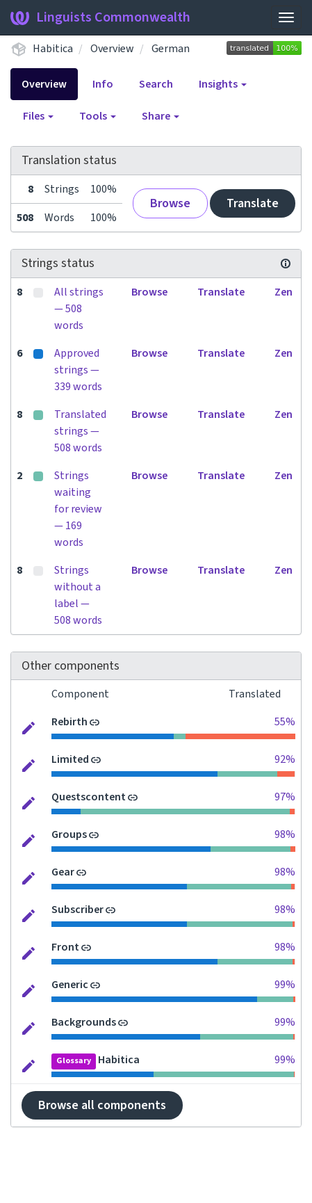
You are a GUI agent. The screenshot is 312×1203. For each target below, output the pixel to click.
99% (284, 984)
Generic (69, 984)
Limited (70, 759)
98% (284, 834)
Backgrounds (83, 1022)
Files (38, 116)
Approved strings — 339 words (78, 370)
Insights (223, 84)
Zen (283, 292)
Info (102, 84)
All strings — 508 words (79, 308)
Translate (253, 203)
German (170, 48)
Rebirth (69, 721)
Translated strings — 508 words (80, 431)
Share (160, 116)
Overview (112, 48)
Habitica (53, 48)
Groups (69, 834)
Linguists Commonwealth (100, 17)
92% (284, 759)
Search (156, 84)
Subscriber (77, 909)
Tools (97, 116)
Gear (62, 872)
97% (284, 797)
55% (284, 721)
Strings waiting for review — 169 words (78, 509)
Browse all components (102, 1105)
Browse (170, 203)
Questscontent (88, 797)
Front (65, 947)
